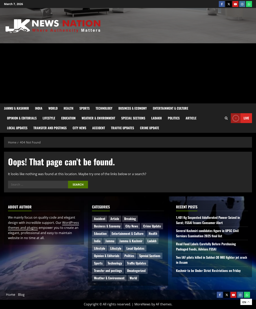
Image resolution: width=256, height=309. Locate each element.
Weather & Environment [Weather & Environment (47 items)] (109, 278)
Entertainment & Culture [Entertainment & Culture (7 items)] (128, 233)
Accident (98, 127)
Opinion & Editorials (22, 118)
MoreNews (142, 304)
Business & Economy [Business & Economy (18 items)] (107, 226)
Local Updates (17, 127)
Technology (104, 108)
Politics (174, 118)
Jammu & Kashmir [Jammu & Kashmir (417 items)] (130, 240)
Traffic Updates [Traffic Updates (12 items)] (136, 263)
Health (68, 108)
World (53, 108)
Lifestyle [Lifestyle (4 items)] (99, 248)
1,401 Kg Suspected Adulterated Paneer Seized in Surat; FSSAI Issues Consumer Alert (208, 220)
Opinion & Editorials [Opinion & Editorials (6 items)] (106, 255)
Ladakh (156, 118)
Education (68, 118)
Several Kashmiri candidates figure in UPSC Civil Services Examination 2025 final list (207, 233)
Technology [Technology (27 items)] (115, 263)
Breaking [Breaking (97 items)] (130, 218)
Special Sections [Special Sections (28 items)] (149, 255)
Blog (21, 294)
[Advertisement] (128, 73)
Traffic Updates (122, 127)
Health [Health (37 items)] (153, 233)
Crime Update (149, 127)
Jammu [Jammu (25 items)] (109, 240)
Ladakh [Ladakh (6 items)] (151, 240)
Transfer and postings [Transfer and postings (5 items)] (108, 270)
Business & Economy (132, 108)
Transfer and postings (50, 127)
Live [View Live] (240, 118)
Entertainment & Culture (170, 108)
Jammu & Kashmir (16, 108)
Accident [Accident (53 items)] (99, 218)
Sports (84, 108)
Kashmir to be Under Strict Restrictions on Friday (208, 270)
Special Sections (133, 118)
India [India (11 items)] (97, 240)
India (38, 108)
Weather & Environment (98, 118)
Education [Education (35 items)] (100, 233)
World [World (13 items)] (133, 278)
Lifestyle (49, 118)
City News (79, 127)
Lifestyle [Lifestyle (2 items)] (115, 248)
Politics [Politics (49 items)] (129, 255)
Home (10, 294)
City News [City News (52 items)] (131, 226)
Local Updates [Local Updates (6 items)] (135, 248)
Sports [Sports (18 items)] (98, 263)
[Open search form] (226, 118)
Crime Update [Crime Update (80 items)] (152, 226)
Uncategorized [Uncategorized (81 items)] (136, 270)
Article (191, 118)
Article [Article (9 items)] (114, 218)
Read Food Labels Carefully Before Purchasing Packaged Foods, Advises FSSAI (206, 246)
